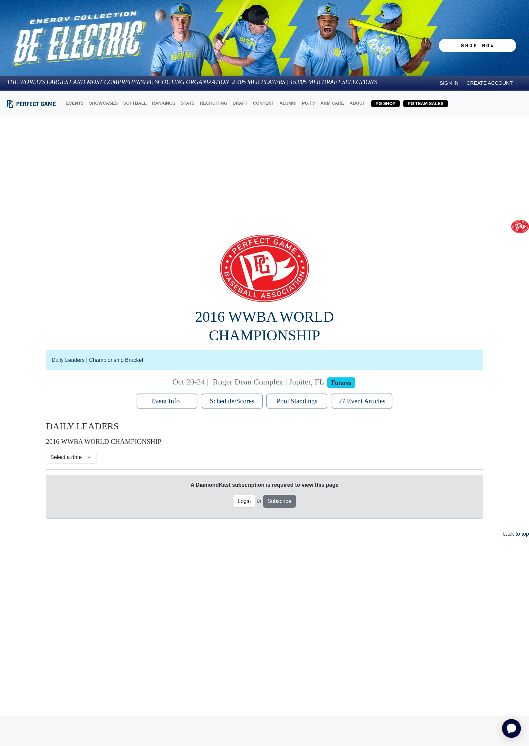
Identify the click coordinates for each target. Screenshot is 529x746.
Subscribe (279, 501)
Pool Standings (297, 401)
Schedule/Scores (232, 401)
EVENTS (75, 103)
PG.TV (308, 103)
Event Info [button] (167, 401)
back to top (515, 534)
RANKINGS (163, 103)
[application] (511, 728)
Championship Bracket (116, 360)
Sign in (449, 83)
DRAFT (240, 103)
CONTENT (263, 103)
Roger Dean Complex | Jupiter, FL (268, 381)
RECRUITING (213, 103)
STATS (188, 103)
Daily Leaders (68, 360)
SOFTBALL (134, 103)
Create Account (490, 83)
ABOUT (357, 103)
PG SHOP (385, 103)
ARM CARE (332, 103)
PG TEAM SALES (425, 103)
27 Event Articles (361, 401)
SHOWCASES (103, 103)
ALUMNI (288, 103)
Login (244, 501)
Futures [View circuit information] (341, 382)
